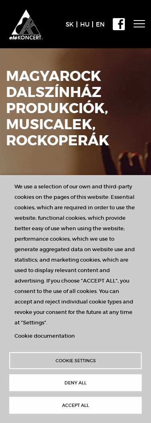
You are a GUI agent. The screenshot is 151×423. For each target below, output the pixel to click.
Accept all (75, 405)
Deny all (75, 383)
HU (84, 24)
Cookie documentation (44, 335)
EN (100, 24)
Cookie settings (76, 360)
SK (70, 24)
